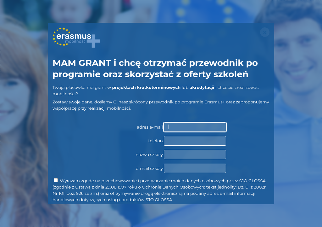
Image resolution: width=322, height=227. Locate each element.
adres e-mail (181, 127)
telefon (187, 140)
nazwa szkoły (181, 154)
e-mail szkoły (181, 168)
